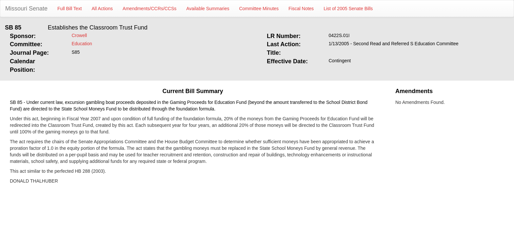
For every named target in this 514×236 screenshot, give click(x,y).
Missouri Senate (26, 8)
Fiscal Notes (301, 8)
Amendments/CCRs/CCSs (149, 8)
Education (82, 43)
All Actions (102, 8)
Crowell (79, 35)
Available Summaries (207, 8)
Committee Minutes (259, 8)
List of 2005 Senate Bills (348, 8)
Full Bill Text (69, 8)
